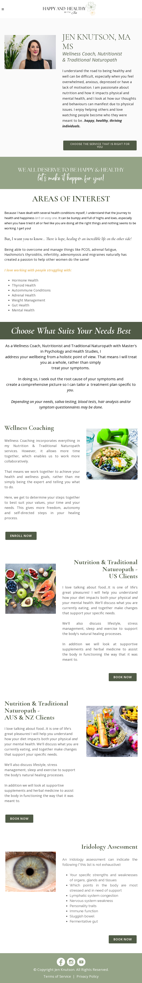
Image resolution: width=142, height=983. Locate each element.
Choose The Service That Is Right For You (100, 146)
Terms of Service (57, 976)
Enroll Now (21, 536)
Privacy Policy (88, 976)
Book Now (123, 677)
